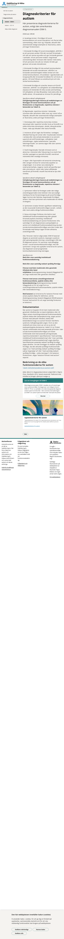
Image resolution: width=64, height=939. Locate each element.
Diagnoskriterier (8, 18)
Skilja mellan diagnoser (11, 29)
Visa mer (42, 396)
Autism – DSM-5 (9, 22)
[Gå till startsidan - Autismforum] (32, 4)
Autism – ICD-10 (9, 25)
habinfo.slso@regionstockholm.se (8, 468)
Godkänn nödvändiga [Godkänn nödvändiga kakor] (21, 929)
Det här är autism (8, 11)
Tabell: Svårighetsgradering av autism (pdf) (38, 368)
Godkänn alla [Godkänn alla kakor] (19, 933)
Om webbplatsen (55, 477)
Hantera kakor (40, 929)
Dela (26, 434)
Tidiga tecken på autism (9, 14)
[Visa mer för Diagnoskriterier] (2, 18)
